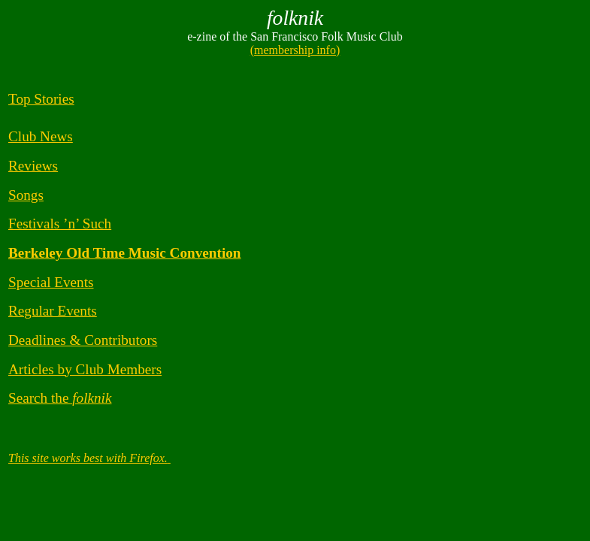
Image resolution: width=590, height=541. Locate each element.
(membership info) (295, 50)
